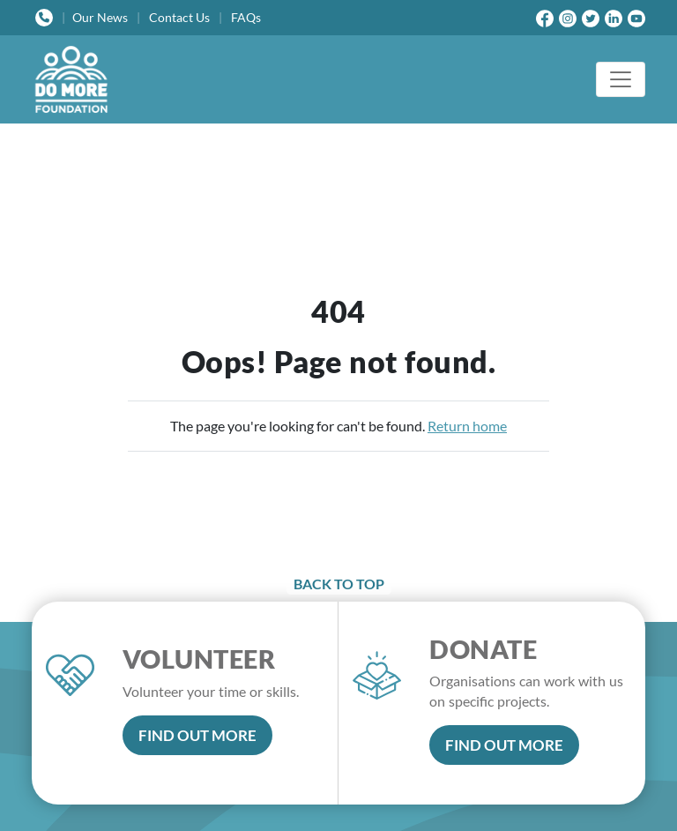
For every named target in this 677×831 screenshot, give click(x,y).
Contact (179, 17)
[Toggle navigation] (620, 79)
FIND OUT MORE (197, 735)
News (100, 17)
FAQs (246, 17)
